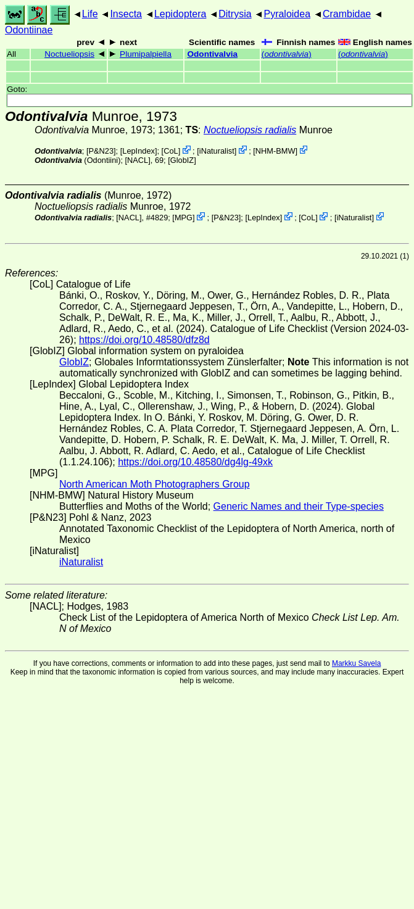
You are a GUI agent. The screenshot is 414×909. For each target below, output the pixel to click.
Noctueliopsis (69, 54)
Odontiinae (28, 30)
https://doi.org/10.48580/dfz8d (144, 339)
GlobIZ (182, 160)
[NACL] (138, 160)
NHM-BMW (275, 151)
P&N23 (101, 151)
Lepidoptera (180, 14)
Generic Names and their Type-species (298, 506)
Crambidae (347, 14)
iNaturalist (216, 151)
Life (90, 14)
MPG (184, 217)
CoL (171, 151)
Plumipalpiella (146, 54)
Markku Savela (356, 663)
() (287, 54)
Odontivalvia (212, 54)
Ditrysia (234, 14)
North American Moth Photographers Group (154, 484)
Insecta (126, 14)
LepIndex (138, 151)
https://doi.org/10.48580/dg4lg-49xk (195, 462)
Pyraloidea (286, 14)
